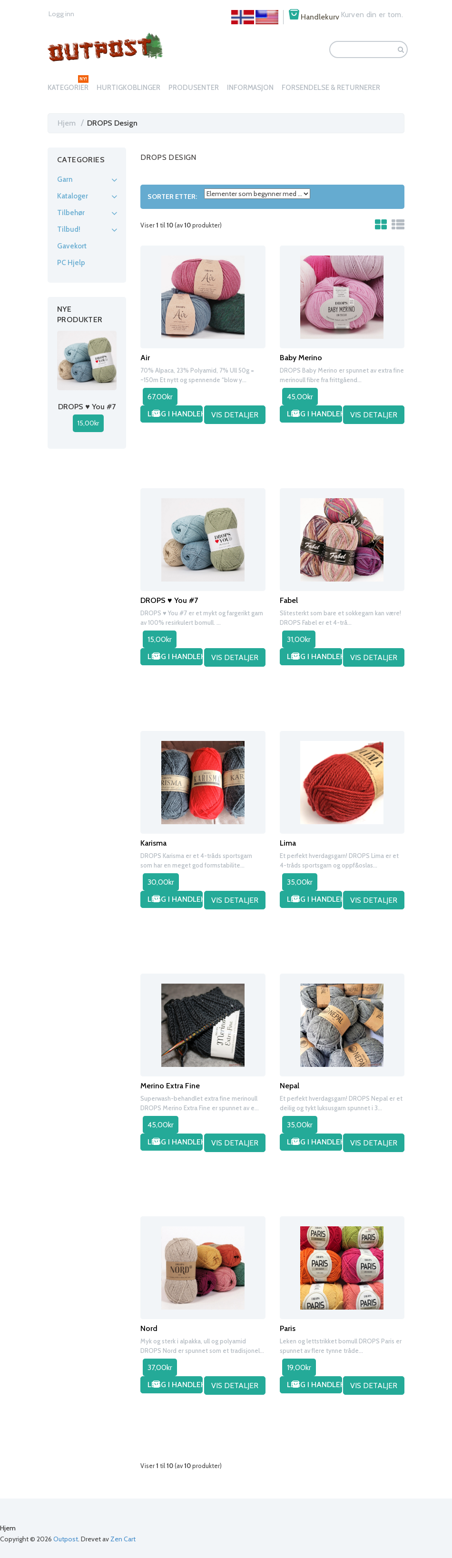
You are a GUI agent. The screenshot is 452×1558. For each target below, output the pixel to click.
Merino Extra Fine (170, 1084)
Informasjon (250, 87)
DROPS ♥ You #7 (169, 599)
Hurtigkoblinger (128, 87)
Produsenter (193, 87)
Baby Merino (301, 356)
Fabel (289, 599)
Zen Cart (123, 1539)
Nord (148, 1327)
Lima (288, 842)
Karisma (153, 842)
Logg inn (60, 14)
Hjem (67, 123)
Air (145, 356)
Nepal (289, 1084)
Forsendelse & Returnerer (331, 87)
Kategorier (68, 87)
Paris (287, 1327)
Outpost (65, 1539)
